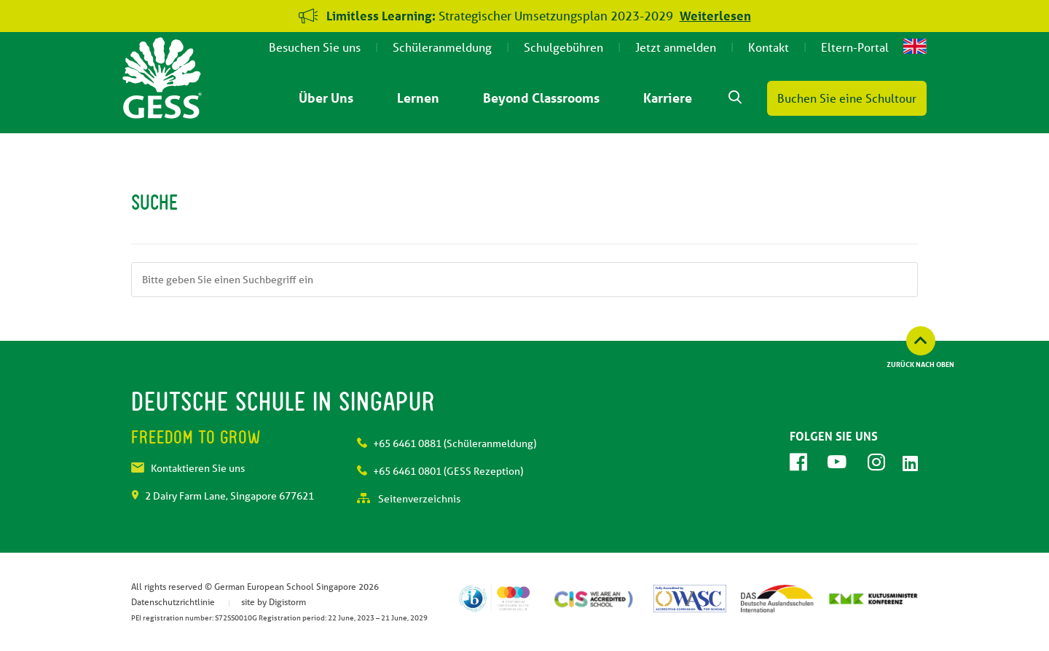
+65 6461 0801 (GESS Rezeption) (440, 471)
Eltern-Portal (855, 47)
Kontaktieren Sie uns (188, 468)
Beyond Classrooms (541, 98)
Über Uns (326, 98)
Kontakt (768, 47)
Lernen (418, 98)
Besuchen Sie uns (315, 47)
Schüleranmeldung (442, 47)
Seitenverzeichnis (408, 498)
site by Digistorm (273, 602)
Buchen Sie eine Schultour (846, 98)
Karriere (667, 98)
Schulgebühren (563, 47)
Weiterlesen (715, 15)
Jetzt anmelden (675, 47)
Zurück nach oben (920, 364)
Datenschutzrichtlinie (173, 602)
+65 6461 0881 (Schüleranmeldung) (446, 443)
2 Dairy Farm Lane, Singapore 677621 (222, 495)
